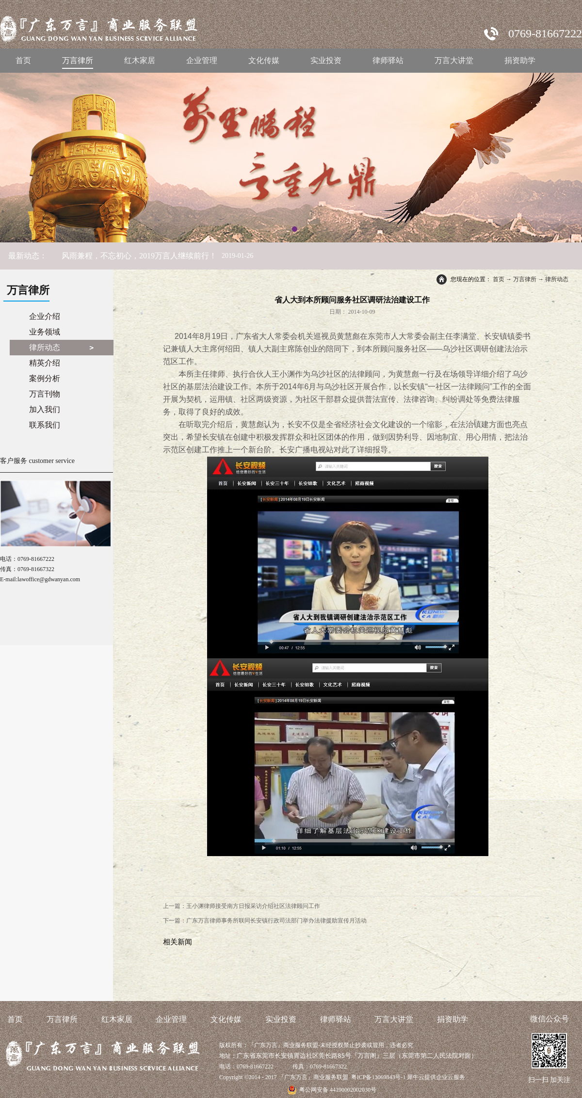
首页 (23, 60)
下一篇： (265, 920)
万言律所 (524, 279)
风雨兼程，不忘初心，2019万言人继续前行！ (139, 256)
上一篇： (241, 906)
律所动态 (556, 279)
